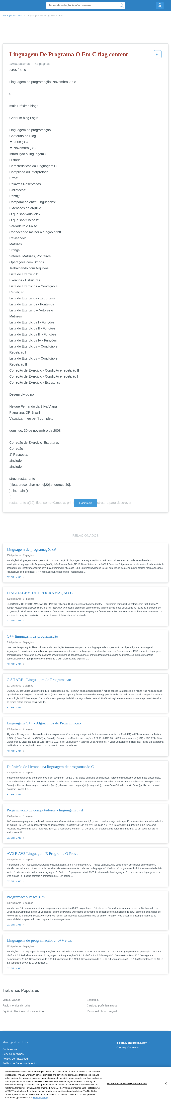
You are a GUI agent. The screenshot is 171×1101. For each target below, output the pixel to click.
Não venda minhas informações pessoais (27, 1077)
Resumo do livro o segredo (102, 1011)
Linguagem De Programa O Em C (46, 15)
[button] (158, 55)
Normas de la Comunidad (17, 1068)
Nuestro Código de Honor (17, 1072)
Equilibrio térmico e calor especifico (23, 1011)
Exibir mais (85, 503)
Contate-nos (10, 1049)
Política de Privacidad (15, 1058)
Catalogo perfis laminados (102, 1005)
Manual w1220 (11, 999)
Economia (93, 999)
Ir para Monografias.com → (134, 1042)
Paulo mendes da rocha (16, 1005)
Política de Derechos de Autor (20, 1063)
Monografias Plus (13, 15)
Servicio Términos (13, 1054)
